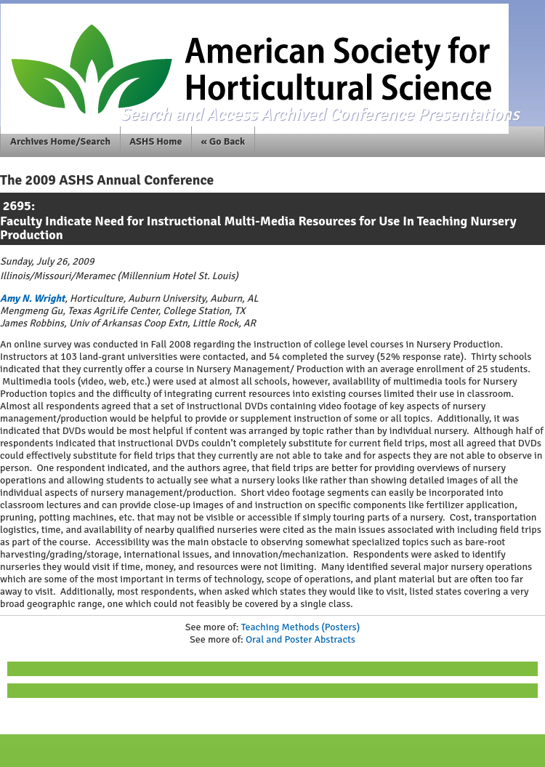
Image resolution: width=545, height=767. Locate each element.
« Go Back (223, 141)
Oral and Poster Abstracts (300, 639)
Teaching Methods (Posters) (300, 627)
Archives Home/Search (60, 141)
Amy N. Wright (32, 298)
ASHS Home (155, 141)
